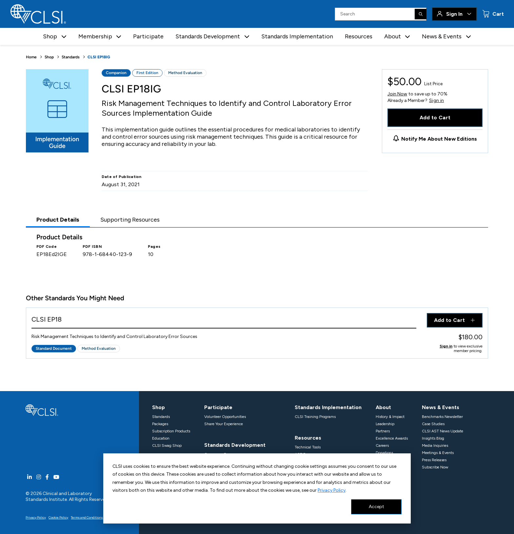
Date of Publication (122, 176)
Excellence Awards (392, 438)
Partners (383, 431)
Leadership (385, 424)
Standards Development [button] (207, 36)
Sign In (454, 14)
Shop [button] (50, 36)
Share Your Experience (223, 424)
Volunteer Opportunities (225, 416)
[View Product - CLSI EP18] (223, 320)
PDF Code (46, 246)
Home (31, 57)
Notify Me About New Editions (439, 139)
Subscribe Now (435, 467)
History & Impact (390, 416)
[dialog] (257, 488)
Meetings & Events (438, 452)
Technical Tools (308, 447)
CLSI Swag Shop (167, 445)
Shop (49, 57)
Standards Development (235, 445)
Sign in (436, 100)
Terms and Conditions (87, 517)
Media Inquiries (435, 445)
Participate (148, 36)
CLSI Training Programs (315, 416)
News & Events (440, 407)
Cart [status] (497, 14)
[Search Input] (380, 14)
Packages (160, 424)
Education (160, 438)
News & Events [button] (442, 36)
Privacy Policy (332, 490)
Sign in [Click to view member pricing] (446, 346)
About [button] (392, 36)
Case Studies (433, 424)
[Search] (420, 14)
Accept (376, 506)
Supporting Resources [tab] (130, 219)
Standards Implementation (297, 36)
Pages (154, 246)
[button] (64, 36)
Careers (382, 445)
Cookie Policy (58, 517)
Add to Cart (435, 117)
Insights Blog (433, 438)
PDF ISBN (92, 246)
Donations (384, 452)
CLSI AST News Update (442, 431)
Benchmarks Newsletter (442, 416)
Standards (71, 57)
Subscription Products (171, 431)
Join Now (397, 94)
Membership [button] (95, 36)
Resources (358, 36)
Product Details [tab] (57, 219)
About (383, 407)
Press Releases (434, 460)
